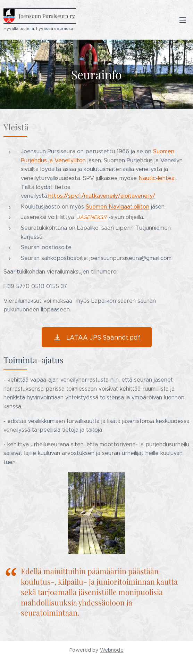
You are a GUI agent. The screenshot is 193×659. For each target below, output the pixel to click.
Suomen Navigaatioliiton (117, 206)
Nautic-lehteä (157, 178)
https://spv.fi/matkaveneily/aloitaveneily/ (101, 196)
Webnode (112, 650)
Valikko (182, 20)
